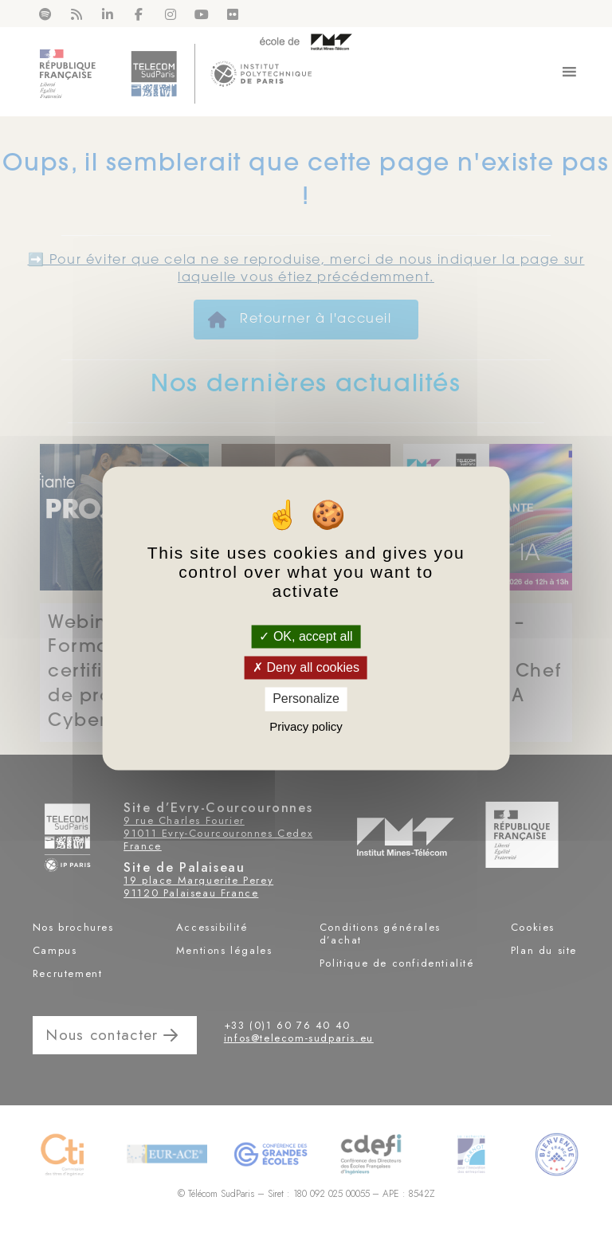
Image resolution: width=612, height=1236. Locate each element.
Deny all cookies (306, 668)
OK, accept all (305, 636)
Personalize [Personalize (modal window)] (306, 699)
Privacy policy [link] (306, 726)
